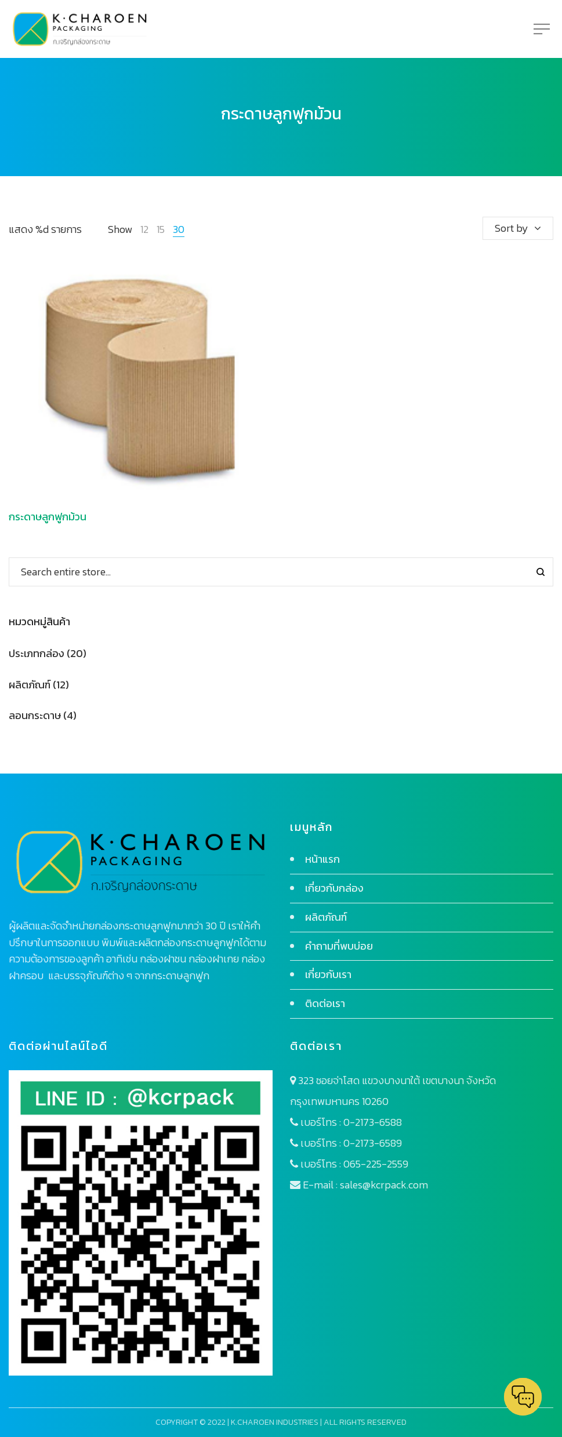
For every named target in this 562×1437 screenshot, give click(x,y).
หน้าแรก (322, 859)
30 (178, 229)
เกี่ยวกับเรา (328, 974)
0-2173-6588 (372, 1122)
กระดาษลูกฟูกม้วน (47, 516)
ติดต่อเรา (325, 1003)
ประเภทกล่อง (36, 653)
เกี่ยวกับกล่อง (334, 888)
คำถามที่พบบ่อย (339, 946)
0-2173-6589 (372, 1143)
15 (161, 229)
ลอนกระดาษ (35, 715)
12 (144, 229)
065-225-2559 (375, 1164)
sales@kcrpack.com (384, 1184)
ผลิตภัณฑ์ (29, 684)
